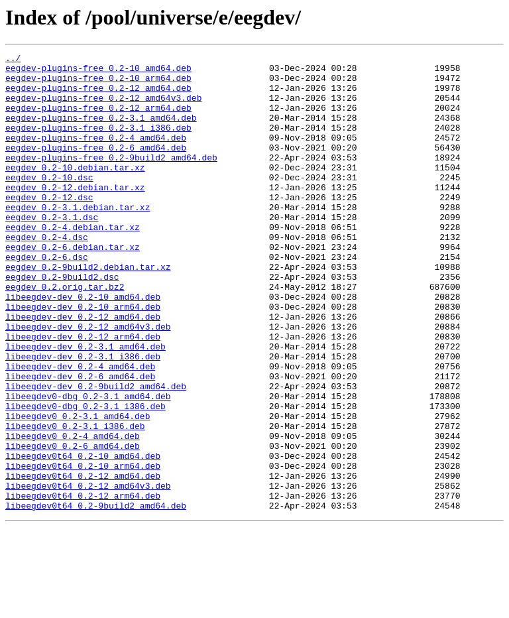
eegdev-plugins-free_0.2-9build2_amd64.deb (111, 179)
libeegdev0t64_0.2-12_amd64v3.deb (88, 573)
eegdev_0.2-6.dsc (46, 298)
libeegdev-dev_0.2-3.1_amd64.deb (85, 406)
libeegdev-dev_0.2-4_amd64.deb (80, 430)
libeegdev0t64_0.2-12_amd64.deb (82, 561)
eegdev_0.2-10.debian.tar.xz (75, 191)
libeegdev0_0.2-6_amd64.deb (72, 525)
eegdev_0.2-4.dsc (46, 274)
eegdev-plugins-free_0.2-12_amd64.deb (98, 95)
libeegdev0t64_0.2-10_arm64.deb (82, 549)
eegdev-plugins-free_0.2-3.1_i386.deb (98, 143)
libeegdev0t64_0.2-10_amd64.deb (82, 537)
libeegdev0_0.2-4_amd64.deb (72, 513)
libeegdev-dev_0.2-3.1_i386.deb (82, 418)
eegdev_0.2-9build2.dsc (62, 322)
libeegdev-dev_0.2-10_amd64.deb (82, 346)
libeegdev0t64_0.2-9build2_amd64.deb (95, 597)
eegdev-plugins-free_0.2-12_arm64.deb (98, 119)
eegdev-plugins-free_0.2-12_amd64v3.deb (103, 107)
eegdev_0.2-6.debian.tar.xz (72, 286)
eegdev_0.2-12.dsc (49, 227)
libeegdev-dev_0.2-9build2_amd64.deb (95, 454)
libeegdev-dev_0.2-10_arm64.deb (82, 358)
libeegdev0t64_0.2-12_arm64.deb (82, 585)
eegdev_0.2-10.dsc (49, 203)
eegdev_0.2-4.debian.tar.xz (72, 263)
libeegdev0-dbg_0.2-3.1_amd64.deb (88, 465)
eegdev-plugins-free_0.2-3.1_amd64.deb (101, 131)
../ (13, 60)
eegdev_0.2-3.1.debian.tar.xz (77, 239)
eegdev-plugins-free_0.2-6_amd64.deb (95, 167)
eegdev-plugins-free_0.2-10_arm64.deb (98, 84)
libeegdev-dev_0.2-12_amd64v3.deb (88, 382)
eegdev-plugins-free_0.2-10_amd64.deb (98, 72)
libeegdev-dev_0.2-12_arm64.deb (82, 394)
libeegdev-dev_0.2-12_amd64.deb (82, 370)
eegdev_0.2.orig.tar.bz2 (64, 334)
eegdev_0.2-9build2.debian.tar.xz (88, 310)
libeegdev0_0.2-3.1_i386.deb (75, 501)
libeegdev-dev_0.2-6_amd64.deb (80, 442)
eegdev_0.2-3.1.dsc (51, 251)
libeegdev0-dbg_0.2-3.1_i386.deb (85, 477)
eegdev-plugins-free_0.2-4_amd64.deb (95, 155)
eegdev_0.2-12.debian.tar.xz (75, 215)
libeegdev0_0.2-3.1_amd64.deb (77, 489)
